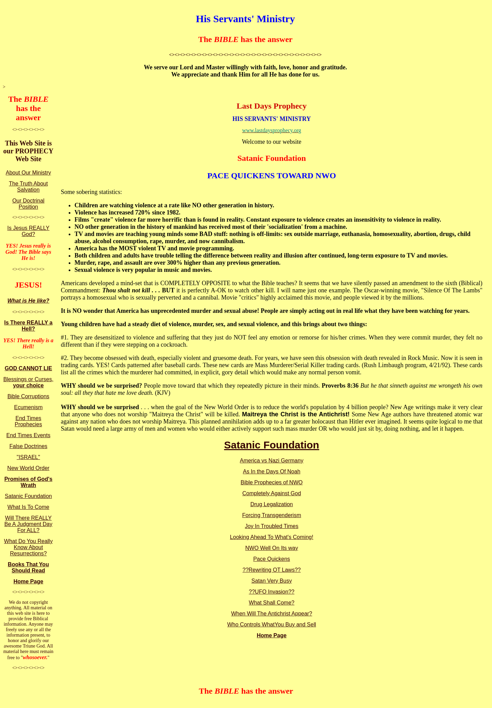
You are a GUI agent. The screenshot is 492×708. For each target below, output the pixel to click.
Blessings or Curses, (28, 382)
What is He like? (29, 301)
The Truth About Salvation (28, 187)
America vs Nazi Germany (271, 460)
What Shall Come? (271, 603)
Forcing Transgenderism (271, 515)
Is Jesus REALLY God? (28, 231)
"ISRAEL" (28, 457)
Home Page (28, 581)
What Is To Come (28, 507)
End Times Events (28, 435)
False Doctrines (28, 446)
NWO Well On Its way (271, 548)
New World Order (28, 468)
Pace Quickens (271, 559)
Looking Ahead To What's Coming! (271, 537)
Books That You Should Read (28, 567)
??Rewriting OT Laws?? (272, 570)
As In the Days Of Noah (271, 471)
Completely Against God (271, 493)
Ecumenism (28, 407)
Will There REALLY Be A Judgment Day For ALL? (28, 524)
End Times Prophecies (28, 421)
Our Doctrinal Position (28, 204)
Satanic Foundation (28, 496)
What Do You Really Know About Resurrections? (28, 547)
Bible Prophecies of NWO (271, 482)
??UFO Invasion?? (271, 592)
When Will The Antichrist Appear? (271, 613)
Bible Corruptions (29, 396)
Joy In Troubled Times (272, 526)
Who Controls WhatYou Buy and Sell (271, 624)
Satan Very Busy (271, 581)
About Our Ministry (28, 173)
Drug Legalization (271, 504)
